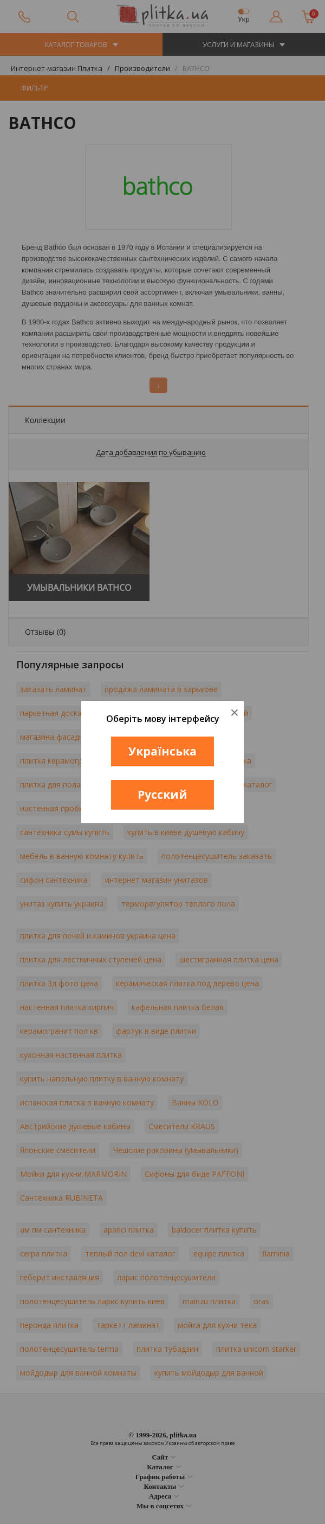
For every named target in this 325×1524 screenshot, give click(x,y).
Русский (162, 794)
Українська (162, 751)
